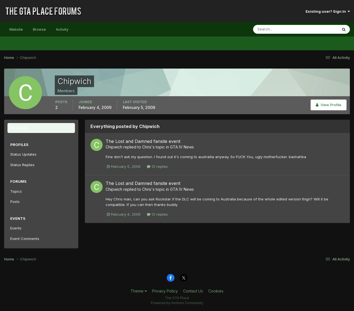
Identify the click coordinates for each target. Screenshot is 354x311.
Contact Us (193, 291)
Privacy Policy (165, 291)
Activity (62, 29)
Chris (146, 147)
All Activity (19, 128)
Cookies (215, 291)
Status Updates (23, 154)
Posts (15, 201)
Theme (139, 291)
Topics (16, 191)
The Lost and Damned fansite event (143, 141)
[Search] (277, 29)
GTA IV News (182, 147)
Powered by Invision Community (177, 303)
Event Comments (24, 238)
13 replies (157, 166)
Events (16, 228)
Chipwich (114, 147)
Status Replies (22, 165)
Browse (39, 29)
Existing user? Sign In (328, 11)
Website (16, 29)
